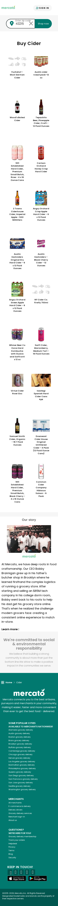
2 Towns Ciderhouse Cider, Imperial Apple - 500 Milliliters (17, 214)
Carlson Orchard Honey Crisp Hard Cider (41, 167)
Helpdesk (13, 843)
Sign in (42, 8)
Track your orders (17, 840)
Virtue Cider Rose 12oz (17, 392)
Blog (11, 854)
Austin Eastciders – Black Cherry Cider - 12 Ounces (41, 260)
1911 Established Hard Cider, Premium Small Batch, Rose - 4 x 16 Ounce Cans (17, 172)
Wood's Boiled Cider (17, 119)
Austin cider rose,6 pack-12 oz (41, 75)
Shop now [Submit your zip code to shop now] (43, 23)
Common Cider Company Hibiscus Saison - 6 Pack (41, 489)
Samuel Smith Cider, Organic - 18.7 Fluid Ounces (17, 440)
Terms (11, 850)
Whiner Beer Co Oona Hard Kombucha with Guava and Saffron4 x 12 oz (17, 352)
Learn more (10, 629)
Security (12, 857)
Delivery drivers (15, 809)
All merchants (15, 802)
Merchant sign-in (17, 816)
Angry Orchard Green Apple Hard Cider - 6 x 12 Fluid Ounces (17, 305)
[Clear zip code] (31, 23)
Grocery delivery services (20, 813)
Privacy (12, 847)
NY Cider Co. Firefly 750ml (41, 301)
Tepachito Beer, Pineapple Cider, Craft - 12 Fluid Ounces (41, 122)
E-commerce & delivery (20, 806)
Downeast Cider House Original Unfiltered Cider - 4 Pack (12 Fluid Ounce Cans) (41, 445)
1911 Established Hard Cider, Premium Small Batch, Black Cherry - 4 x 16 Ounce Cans (17, 492)
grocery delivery (21, 730)
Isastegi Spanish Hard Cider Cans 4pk (41, 395)
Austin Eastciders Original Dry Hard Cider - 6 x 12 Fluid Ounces (17, 261)
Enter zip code (23, 20)
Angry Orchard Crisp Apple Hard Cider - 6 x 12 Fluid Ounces (41, 214)
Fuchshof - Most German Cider (17, 75)
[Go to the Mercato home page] (8, 7)
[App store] (16, 878)
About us (13, 820)
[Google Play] (37, 878)
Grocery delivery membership (22, 836)
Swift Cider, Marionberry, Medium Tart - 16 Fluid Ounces (41, 349)
